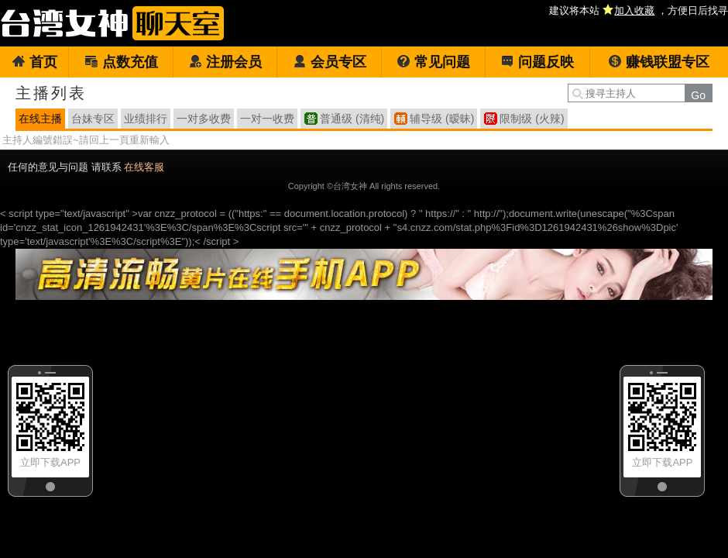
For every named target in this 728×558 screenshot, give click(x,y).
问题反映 (537, 62)
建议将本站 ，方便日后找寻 (638, 10)
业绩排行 (145, 118)
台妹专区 (93, 118)
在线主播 (40, 118)
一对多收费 (204, 118)
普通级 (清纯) (352, 118)
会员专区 (329, 62)
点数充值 (121, 62)
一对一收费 (267, 118)
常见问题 (433, 62)
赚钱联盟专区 (658, 62)
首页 (34, 62)
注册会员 (225, 62)
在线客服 (144, 167)
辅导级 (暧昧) (442, 118)
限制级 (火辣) (532, 118)
